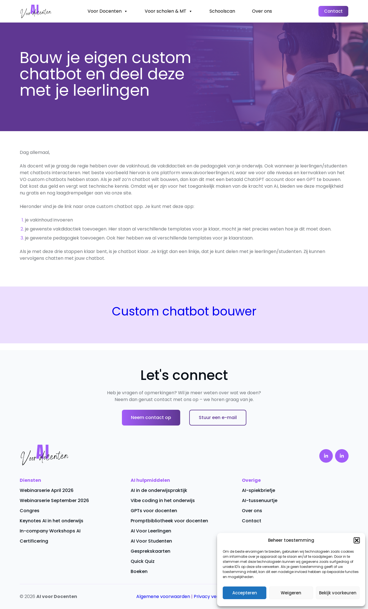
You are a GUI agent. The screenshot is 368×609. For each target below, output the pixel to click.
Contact (333, 11)
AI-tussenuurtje (259, 500)
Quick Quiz (143, 561)
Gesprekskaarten (150, 551)
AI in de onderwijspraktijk (159, 490)
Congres (29, 510)
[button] (357, 540)
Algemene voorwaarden (163, 596)
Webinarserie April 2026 (46, 490)
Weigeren (291, 593)
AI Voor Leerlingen (151, 531)
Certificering (34, 541)
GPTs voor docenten (154, 510)
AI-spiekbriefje (258, 490)
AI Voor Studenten (151, 541)
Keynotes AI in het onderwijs (51, 521)
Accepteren (244, 593)
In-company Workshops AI (50, 531)
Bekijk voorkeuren (337, 593)
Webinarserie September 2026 (54, 500)
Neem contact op (151, 417)
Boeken (139, 571)
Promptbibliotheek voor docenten (169, 521)
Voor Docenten (108, 11)
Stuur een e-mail (218, 417)
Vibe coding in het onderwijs (163, 500)
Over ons (262, 11)
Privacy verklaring (213, 596)
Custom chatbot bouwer (184, 311)
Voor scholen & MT (169, 11)
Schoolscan (222, 11)
